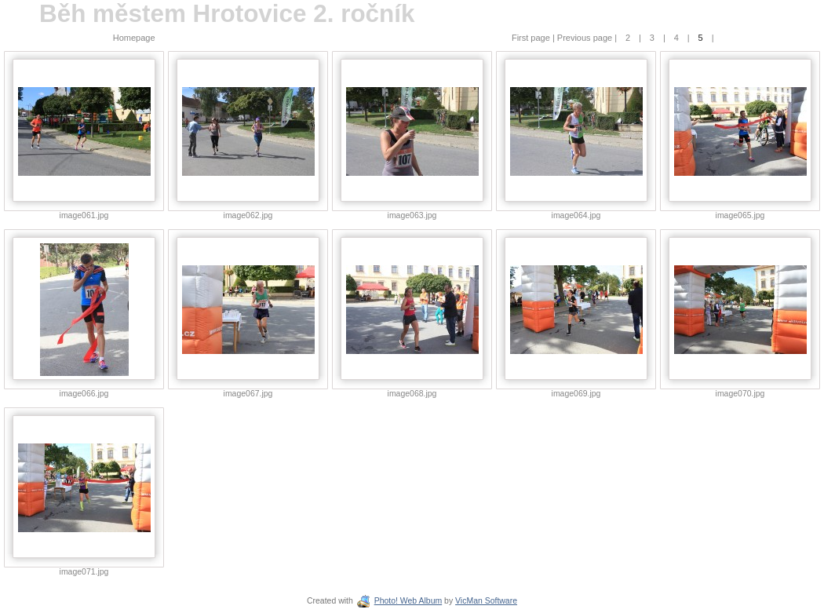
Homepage (134, 37)
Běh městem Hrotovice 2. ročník (226, 13)
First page (532, 37)
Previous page (585, 37)
